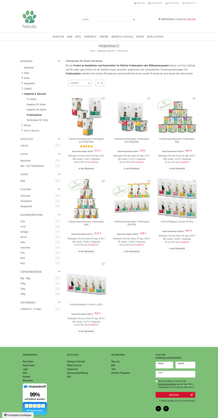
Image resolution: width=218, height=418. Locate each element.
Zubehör (103, 36)
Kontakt (26, 376)
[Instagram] (166, 408)
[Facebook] (158, 408)
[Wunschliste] (188, 3)
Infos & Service (155, 36)
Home (92, 50)
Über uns (115, 361)
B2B (113, 365)
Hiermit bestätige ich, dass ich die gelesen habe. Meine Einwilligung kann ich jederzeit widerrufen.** (176, 384)
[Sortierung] (80, 83)
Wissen (140, 36)
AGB (69, 376)
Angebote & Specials (122, 36)
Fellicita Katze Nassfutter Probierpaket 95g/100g (131, 223)
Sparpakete (90, 36)
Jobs (113, 369)
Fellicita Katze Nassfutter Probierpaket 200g (177, 140)
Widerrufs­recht (74, 365)
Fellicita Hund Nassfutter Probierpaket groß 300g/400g (86, 140)
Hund (69, 36)
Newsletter (28, 380)
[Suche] (134, 20)
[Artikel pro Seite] (99, 83)
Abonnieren (181, 394)
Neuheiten (58, 36)
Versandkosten (93, 162)
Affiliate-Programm (120, 372)
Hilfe (25, 372)
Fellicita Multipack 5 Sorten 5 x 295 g (86, 304)
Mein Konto (28, 361)
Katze (78, 36)
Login (25, 369)
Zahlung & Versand (76, 361)
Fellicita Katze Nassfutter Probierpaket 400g (86, 223)
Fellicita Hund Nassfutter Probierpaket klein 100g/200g (131, 140)
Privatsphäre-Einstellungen (18, 415)
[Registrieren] (172, 3)
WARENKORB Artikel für (176, 19)
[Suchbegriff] (109, 19)
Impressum (72, 369)
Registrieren (29, 365)
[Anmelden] (139, 3)
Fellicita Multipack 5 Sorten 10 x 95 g (177, 221)
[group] (86, 115)
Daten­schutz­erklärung (77, 372)
